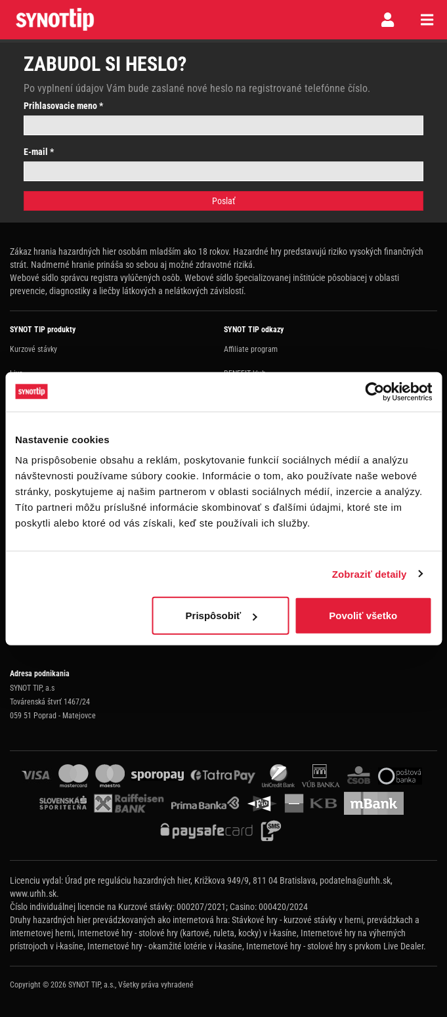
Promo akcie (244, 397)
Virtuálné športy (35, 422)
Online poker (30, 397)
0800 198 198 (31, 592)
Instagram (240, 617)
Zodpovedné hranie (254, 422)
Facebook (239, 592)
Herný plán (241, 443)
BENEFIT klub (245, 373)
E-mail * (39, 151)
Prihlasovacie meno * (63, 105)
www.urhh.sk (33, 893)
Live (16, 373)
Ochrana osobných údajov (265, 516)
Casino (21, 446)
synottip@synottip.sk (42, 617)
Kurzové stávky (33, 349)
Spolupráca (242, 468)
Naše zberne (29, 641)
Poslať (223, 201)
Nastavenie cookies (255, 541)
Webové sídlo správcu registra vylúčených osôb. (96, 277)
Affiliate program (251, 349)
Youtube (237, 641)
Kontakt (236, 492)
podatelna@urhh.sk (355, 880)
